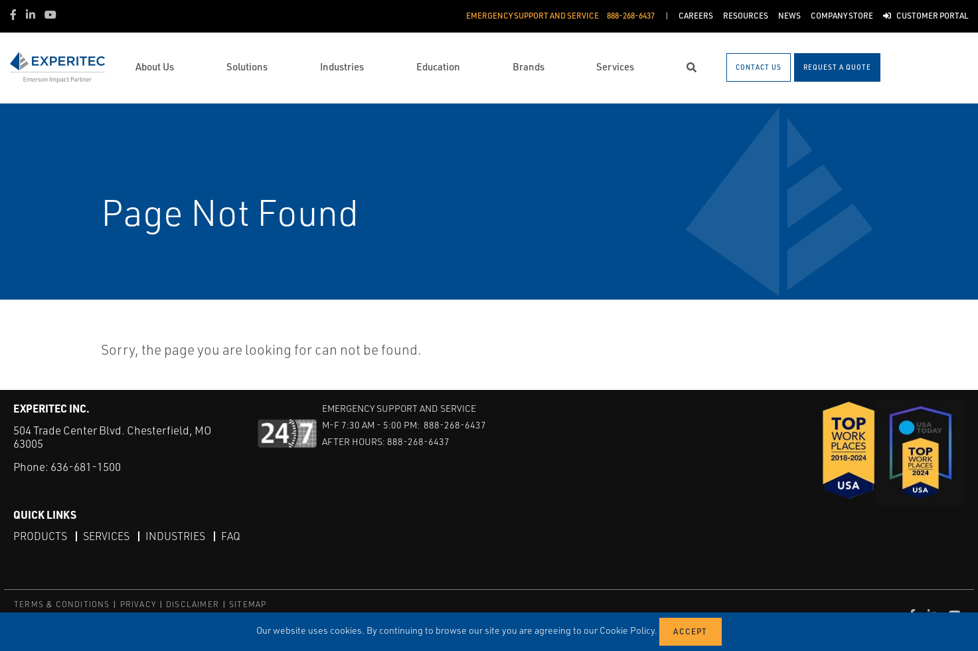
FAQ (230, 536)
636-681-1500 (85, 467)
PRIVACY (138, 604)
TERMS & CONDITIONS (62, 604)
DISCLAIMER (192, 604)
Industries (175, 536)
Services (106, 536)
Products (40, 536)
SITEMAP (247, 604)
